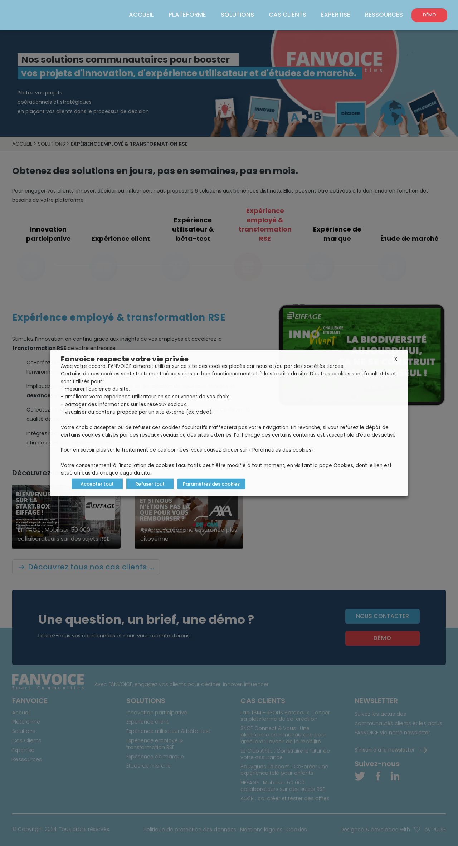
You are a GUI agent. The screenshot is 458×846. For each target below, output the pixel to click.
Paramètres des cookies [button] (210, 483)
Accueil (147, 14)
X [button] (395, 359)
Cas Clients (289, 14)
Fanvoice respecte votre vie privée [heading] (125, 359)
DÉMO (429, 14)
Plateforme (191, 14)
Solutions (240, 14)
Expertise (337, 14)
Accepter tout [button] (97, 483)
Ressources (384, 14)
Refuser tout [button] (150, 483)
